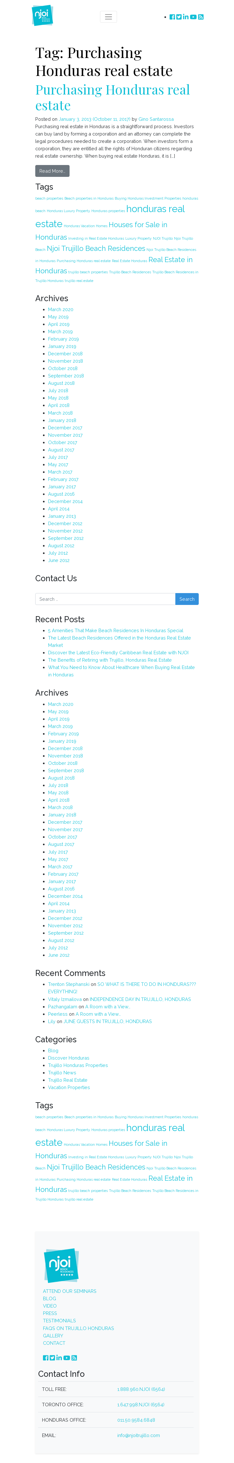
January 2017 (62, 486)
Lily (51, 1021)
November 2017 (65, 435)
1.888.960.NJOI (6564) (141, 1389)
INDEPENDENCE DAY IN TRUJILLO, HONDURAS (140, 999)
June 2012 (59, 560)
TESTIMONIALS (59, 1320)
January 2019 (62, 346)
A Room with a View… (107, 1006)
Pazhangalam (62, 1006)
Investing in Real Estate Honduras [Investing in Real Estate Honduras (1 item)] (96, 238)
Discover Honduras (68, 1058)
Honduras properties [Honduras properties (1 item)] (108, 211)
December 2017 (65, 427)
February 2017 (63, 479)
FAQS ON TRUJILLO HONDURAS (78, 1328)
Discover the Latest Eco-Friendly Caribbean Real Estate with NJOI (118, 652)
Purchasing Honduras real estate (112, 96)
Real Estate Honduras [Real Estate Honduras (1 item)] (129, 261)
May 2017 (58, 464)
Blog (53, 1050)
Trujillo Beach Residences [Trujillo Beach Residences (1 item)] (130, 272)
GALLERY (53, 1335)
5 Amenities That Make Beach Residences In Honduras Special (115, 630)
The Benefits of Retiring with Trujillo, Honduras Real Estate (110, 660)
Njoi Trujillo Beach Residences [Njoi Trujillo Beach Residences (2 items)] (96, 248)
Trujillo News (62, 1072)
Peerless (58, 1014)
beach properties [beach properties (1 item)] (49, 198)
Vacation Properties (69, 1087)
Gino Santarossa (155, 119)
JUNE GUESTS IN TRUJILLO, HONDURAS (107, 1021)
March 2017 (60, 472)
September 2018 (66, 375)
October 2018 (63, 368)
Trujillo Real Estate (68, 1080)
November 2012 (65, 530)
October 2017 (62, 442)
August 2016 (61, 494)
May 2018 (58, 398)
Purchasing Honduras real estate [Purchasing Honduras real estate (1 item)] (84, 261)
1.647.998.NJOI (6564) (140, 1404)
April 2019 (59, 324)
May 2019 (58, 316)
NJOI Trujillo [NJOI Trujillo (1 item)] (163, 238)
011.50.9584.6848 (136, 1420)
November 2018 (65, 361)
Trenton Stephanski (68, 984)
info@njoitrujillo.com (138, 1435)
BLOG (49, 1298)
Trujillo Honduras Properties (78, 1065)
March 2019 (60, 331)
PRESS (50, 1313)
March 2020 (60, 309)
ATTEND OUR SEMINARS (69, 1291)
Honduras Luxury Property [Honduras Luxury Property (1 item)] (68, 211)
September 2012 (66, 538)
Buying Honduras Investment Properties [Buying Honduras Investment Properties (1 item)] (148, 198)
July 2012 (58, 553)
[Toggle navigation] (108, 17)
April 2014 (59, 508)
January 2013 (62, 516)
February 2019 (63, 339)
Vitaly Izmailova (65, 999)
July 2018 (58, 390)
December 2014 (65, 501)
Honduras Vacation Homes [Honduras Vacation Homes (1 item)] (85, 226)
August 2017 (61, 449)
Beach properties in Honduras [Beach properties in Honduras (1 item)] (88, 198)
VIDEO (50, 1306)
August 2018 (61, 383)
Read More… (52, 171)
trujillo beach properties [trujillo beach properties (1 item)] (88, 272)
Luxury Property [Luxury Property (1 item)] (138, 238)
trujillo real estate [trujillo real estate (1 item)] (79, 281)
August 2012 (61, 545)
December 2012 (65, 523)
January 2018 (62, 420)
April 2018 (59, 405)
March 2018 (60, 413)
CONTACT (54, 1343)
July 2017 (58, 457)
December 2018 (65, 353)
